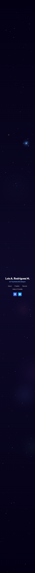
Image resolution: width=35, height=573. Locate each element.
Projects (17, 286)
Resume (24, 286)
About (10, 286)
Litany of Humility (17, 289)
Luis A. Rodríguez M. (17, 278)
